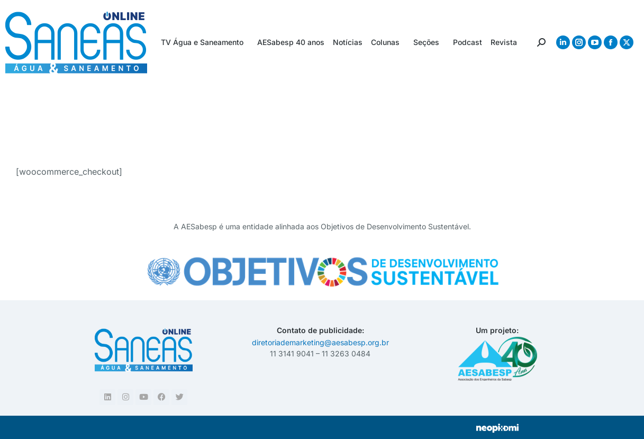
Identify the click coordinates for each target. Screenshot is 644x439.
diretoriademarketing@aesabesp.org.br (320, 342)
